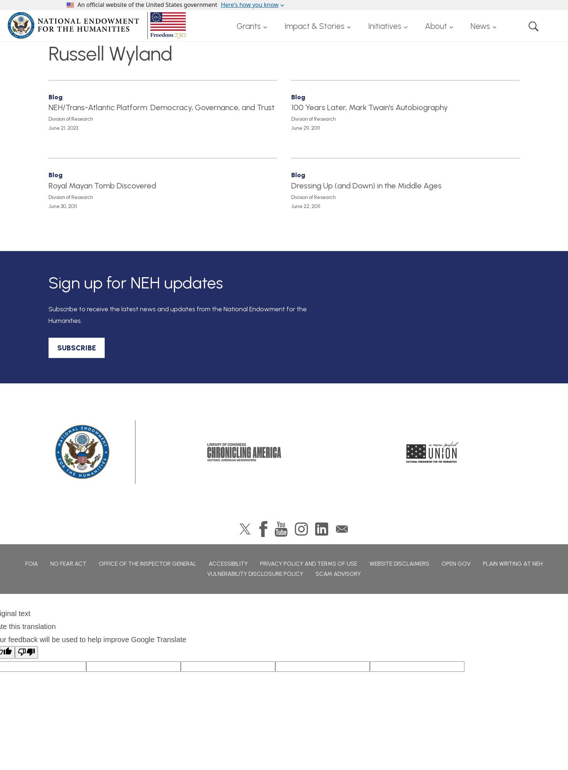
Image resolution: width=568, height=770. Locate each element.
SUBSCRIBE (76, 348)
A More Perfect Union (432, 452)
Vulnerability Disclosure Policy (255, 573)
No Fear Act (68, 563)
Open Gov (456, 563)
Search (533, 26)
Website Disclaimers (399, 563)
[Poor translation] (26, 652)
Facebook (263, 529)
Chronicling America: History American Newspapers (244, 452)
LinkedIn (321, 529)
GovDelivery (341, 529)
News (480, 26)
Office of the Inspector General (147, 563)
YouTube (281, 529)
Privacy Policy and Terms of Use (308, 563)
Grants (249, 26)
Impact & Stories (314, 26)
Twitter (245, 529)
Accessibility (228, 563)
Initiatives (384, 26)
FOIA (31, 563)
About (436, 26)
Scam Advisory (338, 573)
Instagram (301, 529)
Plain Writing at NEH (513, 563)
